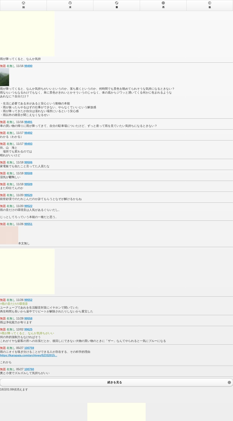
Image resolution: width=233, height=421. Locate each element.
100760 (29, 369)
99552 (28, 299)
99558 (28, 318)
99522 (28, 206)
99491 (28, 122)
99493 (28, 143)
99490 (28, 65)
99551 (28, 224)
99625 (28, 329)
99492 (28, 132)
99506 (28, 162)
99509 (28, 184)
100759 (29, 347)
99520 (28, 195)
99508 (28, 173)
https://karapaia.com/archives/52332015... (28, 355)
